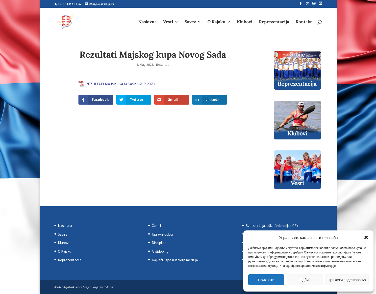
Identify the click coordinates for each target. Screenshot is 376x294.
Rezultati (162, 64)
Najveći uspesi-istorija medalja (175, 260)
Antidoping (160, 251)
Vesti (168, 22)
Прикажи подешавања (347, 279)
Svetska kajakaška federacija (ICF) (272, 225)
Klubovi (244, 22)
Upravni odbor (163, 234)
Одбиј (304, 279)
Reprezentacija (274, 22)
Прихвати (266, 279)
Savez (190, 22)
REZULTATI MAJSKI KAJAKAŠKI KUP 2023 (120, 83)
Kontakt (304, 22)
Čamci (156, 225)
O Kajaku (216, 22)
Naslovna (147, 22)
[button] (366, 237)
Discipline (159, 242)
